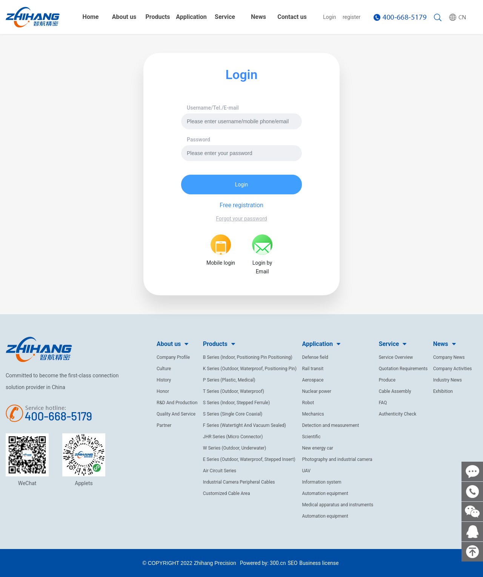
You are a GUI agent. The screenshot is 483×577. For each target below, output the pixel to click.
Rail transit (312, 368)
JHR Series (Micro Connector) (233, 436)
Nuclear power (316, 391)
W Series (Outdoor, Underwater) (234, 448)
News (258, 16)
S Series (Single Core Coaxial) (233, 414)
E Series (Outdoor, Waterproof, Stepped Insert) (249, 459)
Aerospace (312, 380)
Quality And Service (176, 414)
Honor (163, 391)
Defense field (315, 357)
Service (225, 16)
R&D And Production (177, 402)
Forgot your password (241, 219)
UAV (306, 470)
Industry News (447, 380)
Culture (164, 368)
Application (191, 16)
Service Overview (396, 357)
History (164, 380)
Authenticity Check (398, 414)
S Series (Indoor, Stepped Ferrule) (236, 402)
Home (91, 16)
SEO (292, 563)
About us (124, 16)
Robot (308, 402)
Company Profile (173, 357)
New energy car (317, 448)
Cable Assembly (395, 391)
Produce (387, 380)
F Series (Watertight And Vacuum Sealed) (244, 425)
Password (198, 139)
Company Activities (452, 368)
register (351, 17)
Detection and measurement (330, 425)
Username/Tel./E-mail (213, 107)
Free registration (241, 205)
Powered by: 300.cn (263, 563)
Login (329, 17)
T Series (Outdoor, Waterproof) (233, 391)
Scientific (311, 436)
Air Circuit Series (219, 470)
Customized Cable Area (226, 493)
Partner (164, 425)
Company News (449, 357)
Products (158, 16)
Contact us (291, 16)
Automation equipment (325, 493)
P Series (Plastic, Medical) (229, 380)
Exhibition (443, 391)
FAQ (383, 402)
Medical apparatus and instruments (337, 504)
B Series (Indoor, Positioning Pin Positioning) (247, 357)
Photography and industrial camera (337, 459)
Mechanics (313, 414)
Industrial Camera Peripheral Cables (239, 482)
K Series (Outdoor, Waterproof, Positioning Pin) (250, 368)
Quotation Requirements (403, 368)
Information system (321, 482)
